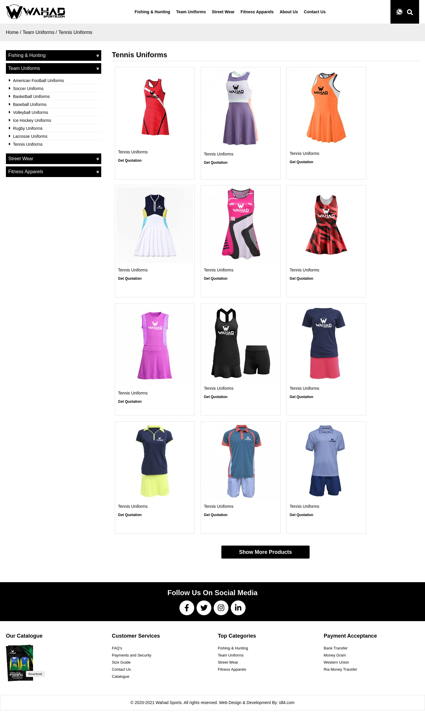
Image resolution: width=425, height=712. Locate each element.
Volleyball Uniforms (30, 112)
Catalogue (120, 678)
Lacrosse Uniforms (30, 136)
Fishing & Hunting (53, 55)
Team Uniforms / (40, 32)
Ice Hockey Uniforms (32, 120)
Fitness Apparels (53, 172)
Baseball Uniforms (30, 104)
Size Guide (121, 664)
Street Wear (53, 159)
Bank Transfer (336, 650)
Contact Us (121, 671)
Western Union (336, 664)
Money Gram (335, 657)
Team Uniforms (53, 68)
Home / (13, 32)
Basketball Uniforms (31, 96)
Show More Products (265, 554)
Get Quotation (130, 161)
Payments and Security (131, 657)
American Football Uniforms (38, 80)
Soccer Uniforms (28, 88)
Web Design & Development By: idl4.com (257, 704)
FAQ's (117, 650)
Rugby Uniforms (27, 128)
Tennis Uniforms (75, 32)
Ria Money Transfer (340, 671)
